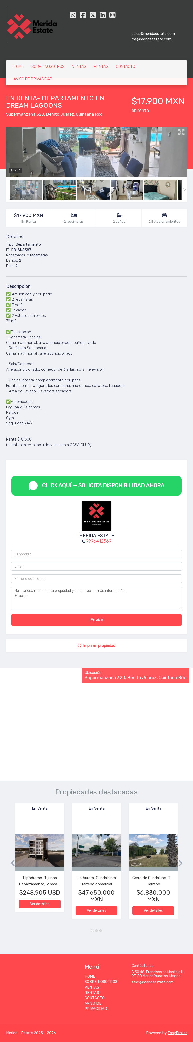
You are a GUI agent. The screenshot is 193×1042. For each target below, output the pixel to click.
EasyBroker (177, 1033)
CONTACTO (125, 66)
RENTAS (101, 66)
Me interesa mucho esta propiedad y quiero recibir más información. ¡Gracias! (96, 598)
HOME (19, 66)
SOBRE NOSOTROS (48, 66)
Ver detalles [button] (39, 904)
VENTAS (79, 66)
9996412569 (98, 541)
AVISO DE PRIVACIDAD (33, 79)
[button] (10, 863)
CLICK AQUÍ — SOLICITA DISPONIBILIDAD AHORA (96, 485)
